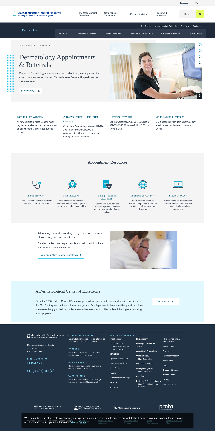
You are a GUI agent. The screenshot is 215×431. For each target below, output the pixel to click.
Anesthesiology (116, 339)
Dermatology (30, 30)
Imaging (113, 373)
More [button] (198, 3)
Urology (166, 379)
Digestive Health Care (119, 359)
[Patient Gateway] (178, 187)
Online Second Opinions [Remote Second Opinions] (170, 116)
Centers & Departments (125, 335)
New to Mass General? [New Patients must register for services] (30, 116)
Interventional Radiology (120, 378)
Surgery (166, 365)
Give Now (185, 26)
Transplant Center (170, 370)
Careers (73, 349)
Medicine (113, 382)
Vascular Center (169, 384)
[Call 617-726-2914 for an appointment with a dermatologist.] (30, 91)
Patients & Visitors (139, 14)
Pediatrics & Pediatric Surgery (148, 381)
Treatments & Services (86, 34)
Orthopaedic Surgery (145, 364)
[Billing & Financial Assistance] (107, 188)
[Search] (191, 14)
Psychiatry (167, 351)
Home (21, 45)
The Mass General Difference (88, 14)
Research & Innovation (161, 14)
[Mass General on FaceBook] (29, 371)
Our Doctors (146, 26)
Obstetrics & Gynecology (146, 351)
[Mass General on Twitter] (35, 371)
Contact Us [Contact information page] (34, 363)
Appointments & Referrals (165, 26)
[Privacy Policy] (78, 422)
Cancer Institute (116, 343)
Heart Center (115, 368)
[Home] (41, 14)
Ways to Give (76, 376)
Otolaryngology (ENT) (145, 368)
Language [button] (185, 3)
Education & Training (170, 34)
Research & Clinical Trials (141, 34)
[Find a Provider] (36, 187)
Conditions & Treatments (110, 14)
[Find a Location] (72, 187)
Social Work (168, 361)
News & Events (195, 34)
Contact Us (197, 26)
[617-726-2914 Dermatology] (165, 301)
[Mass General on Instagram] (41, 371)
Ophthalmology (142, 356)
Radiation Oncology (171, 356)
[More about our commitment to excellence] (61, 255)
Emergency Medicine (118, 363)
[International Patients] (143, 187)
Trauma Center (169, 375)
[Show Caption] (199, 96)
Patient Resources (113, 34)
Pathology (140, 376)
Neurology (114, 387)
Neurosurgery (142, 339)
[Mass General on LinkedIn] (52, 371)
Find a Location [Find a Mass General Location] (37, 359)
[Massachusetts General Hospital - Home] (45, 336)
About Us (63, 34)
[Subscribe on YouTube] (46, 371)
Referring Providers (121, 116)
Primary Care (168, 346)
